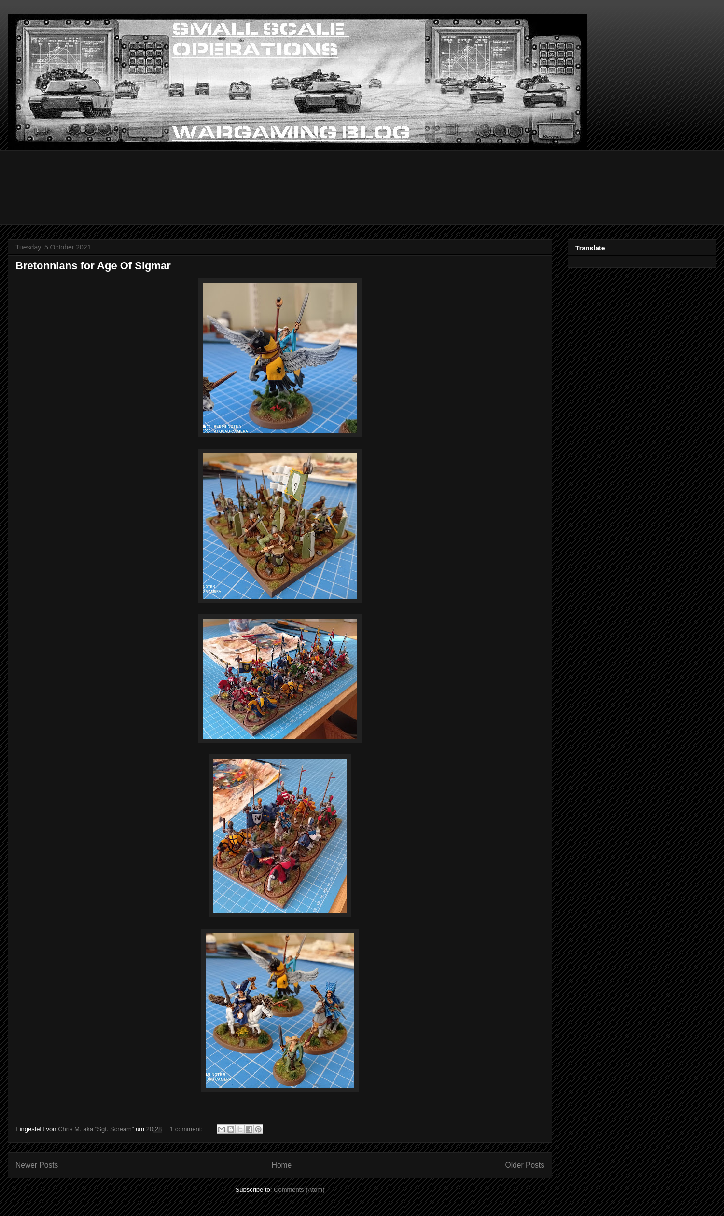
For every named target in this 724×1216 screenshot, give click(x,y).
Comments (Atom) (299, 1189)
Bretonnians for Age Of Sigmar (93, 266)
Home (282, 1165)
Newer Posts (36, 1165)
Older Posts (524, 1165)
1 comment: (187, 1129)
